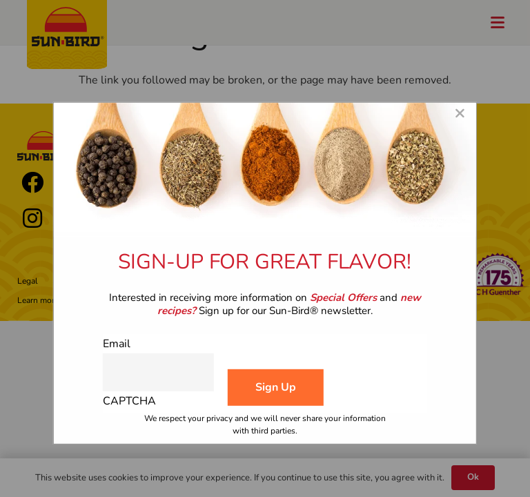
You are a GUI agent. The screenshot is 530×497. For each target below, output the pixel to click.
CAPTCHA (129, 401)
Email (116, 343)
